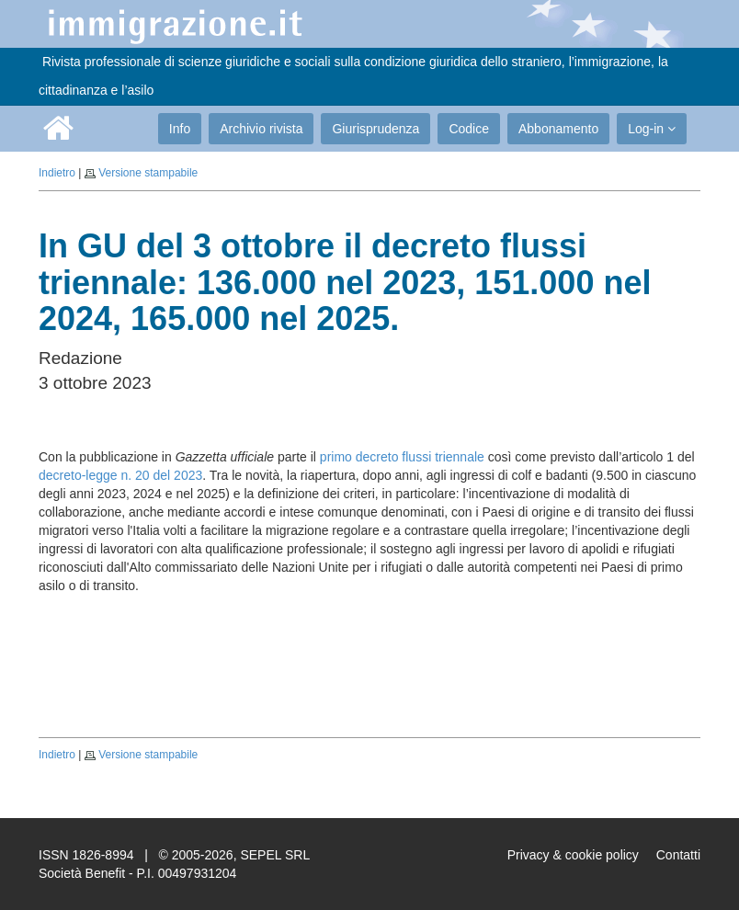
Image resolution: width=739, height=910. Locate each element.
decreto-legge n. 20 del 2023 (120, 475)
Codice (469, 128)
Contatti (678, 854)
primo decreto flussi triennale (402, 456)
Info (179, 128)
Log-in (652, 128)
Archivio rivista (261, 128)
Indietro (57, 172)
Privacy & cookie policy (573, 854)
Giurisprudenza (375, 128)
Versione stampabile (148, 172)
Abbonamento (558, 128)
